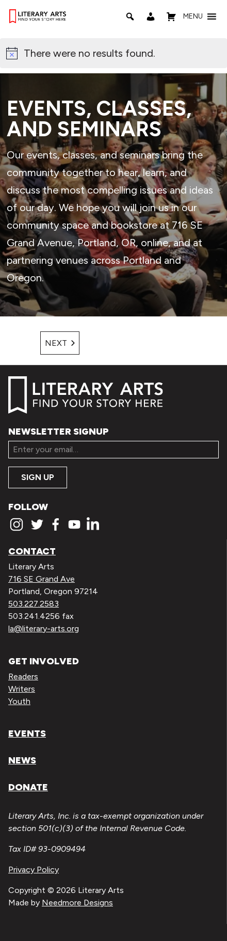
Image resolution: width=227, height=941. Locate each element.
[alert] (113, 53)
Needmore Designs (77, 902)
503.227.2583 (33, 604)
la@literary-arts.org (43, 628)
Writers (21, 689)
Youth (19, 701)
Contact (32, 551)
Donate (28, 787)
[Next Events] (59, 343)
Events (27, 733)
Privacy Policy (33, 869)
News (22, 760)
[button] (193, 16)
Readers (23, 676)
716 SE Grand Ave (41, 579)
